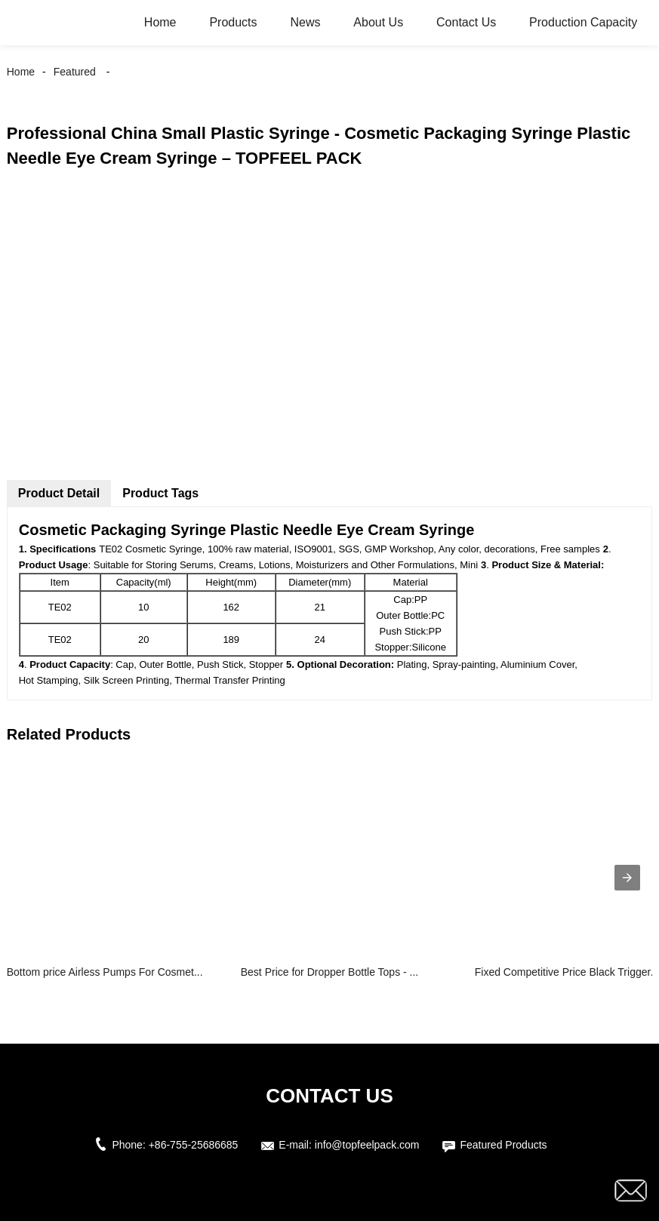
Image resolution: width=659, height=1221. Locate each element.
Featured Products (503, 1145)
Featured (75, 72)
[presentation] (627, 877)
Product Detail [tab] (59, 493)
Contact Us (466, 22)
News (305, 22)
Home (160, 22)
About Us (378, 22)
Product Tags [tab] (160, 493)
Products (233, 22)
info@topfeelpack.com (367, 1145)
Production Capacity (583, 22)
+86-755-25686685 (194, 1145)
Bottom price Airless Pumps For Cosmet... (105, 972)
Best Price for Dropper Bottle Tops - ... (330, 972)
